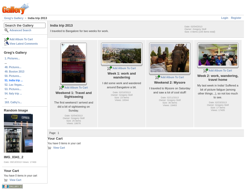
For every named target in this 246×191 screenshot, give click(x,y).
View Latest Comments (24, 43)
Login (224, 18)
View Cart (15, 180)
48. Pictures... (13, 67)
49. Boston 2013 (14, 71)
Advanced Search (20, 30)
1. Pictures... (12, 58)
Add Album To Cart (21, 39)
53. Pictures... (13, 89)
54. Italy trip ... (13, 93)
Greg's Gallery (14, 18)
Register (236, 18)
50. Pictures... (13, 76)
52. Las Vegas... (14, 84)
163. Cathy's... (13, 102)
